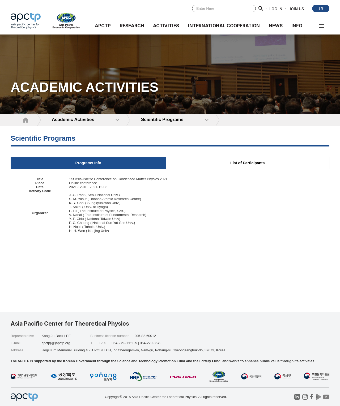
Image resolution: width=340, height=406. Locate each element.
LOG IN (275, 8)
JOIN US (296, 8)
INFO (296, 25)
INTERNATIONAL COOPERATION (224, 25)
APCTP (103, 25)
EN (320, 8)
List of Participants (247, 163)
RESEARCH (132, 25)
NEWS (276, 25)
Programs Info (88, 163)
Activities (166, 25)
